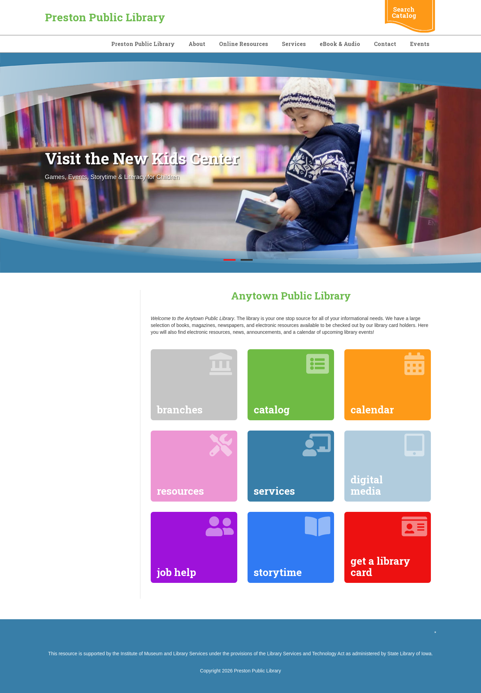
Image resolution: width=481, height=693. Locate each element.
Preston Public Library (105, 17)
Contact (385, 43)
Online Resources (243, 43)
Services (294, 43)
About (196, 43)
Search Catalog (404, 12)
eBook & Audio (340, 43)
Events (420, 43)
